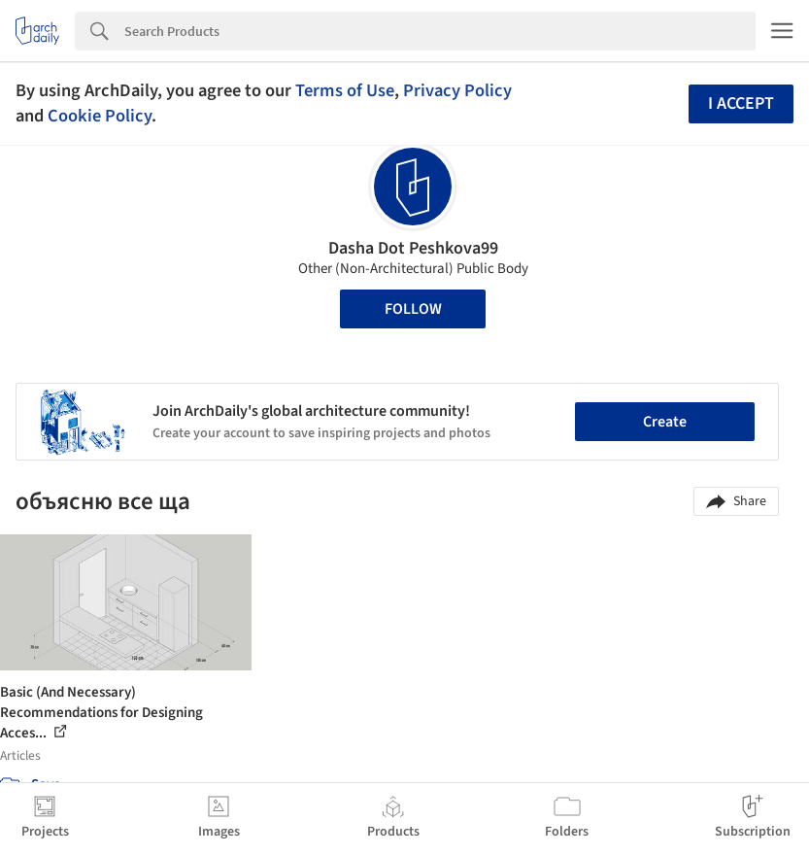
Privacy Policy (457, 90)
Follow (413, 309)
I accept (741, 103)
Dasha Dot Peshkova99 (413, 248)
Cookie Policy (100, 115)
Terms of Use (344, 90)
